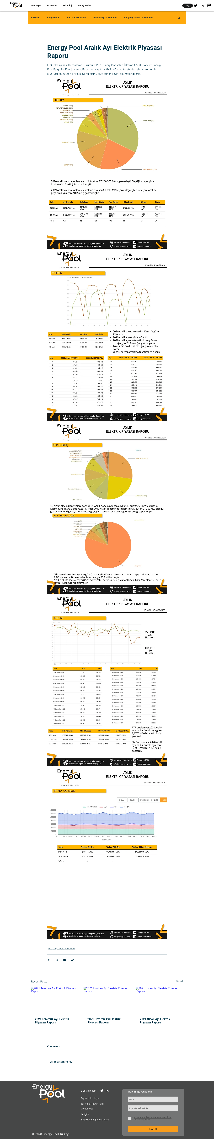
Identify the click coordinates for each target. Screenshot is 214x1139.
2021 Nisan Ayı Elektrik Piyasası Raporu (155, 1020)
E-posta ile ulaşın (90, 1098)
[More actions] (165, 39)
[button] (52, 5)
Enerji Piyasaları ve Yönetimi (138, 17)
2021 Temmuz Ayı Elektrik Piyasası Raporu (52, 1020)
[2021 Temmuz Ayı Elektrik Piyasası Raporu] (54, 1000)
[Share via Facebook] (48, 959)
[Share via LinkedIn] (64, 959)
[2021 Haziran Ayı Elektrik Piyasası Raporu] (107, 1000)
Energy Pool (53, 17)
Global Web (87, 1108)
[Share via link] (72, 959)
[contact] (209, 6)
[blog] (187, 6)
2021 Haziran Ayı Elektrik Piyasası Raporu (104, 1020)
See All (179, 981)
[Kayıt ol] (153, 1129)
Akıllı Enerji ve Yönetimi (105, 17)
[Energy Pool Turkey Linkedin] (202, 6)
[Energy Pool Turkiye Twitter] (102, 1091)
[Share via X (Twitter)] (56, 959)
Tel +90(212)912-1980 (92, 1103)
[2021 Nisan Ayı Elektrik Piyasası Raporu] (159, 1000)
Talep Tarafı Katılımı (75, 17)
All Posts (35, 17)
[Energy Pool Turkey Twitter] (196, 6)
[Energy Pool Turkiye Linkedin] (107, 1091)
